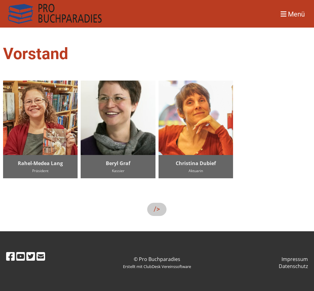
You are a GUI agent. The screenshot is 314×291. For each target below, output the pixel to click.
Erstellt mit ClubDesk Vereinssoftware (157, 266)
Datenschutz (293, 266)
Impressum (294, 259)
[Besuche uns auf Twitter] (30, 256)
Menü (293, 14)
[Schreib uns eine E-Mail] (40, 256)
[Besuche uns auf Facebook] (10, 256)
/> (157, 209)
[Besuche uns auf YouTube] (20, 256)
